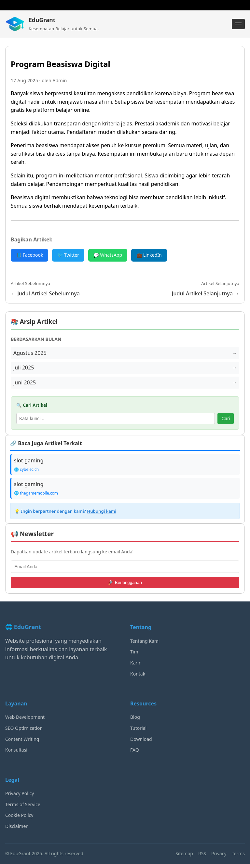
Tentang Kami (145, 641)
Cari (225, 418)
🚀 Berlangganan (125, 582)
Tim (134, 652)
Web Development (25, 717)
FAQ (134, 750)
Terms (238, 853)
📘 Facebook (29, 255)
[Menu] (238, 24)
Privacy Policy (19, 793)
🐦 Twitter (68, 255)
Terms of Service (22, 804)
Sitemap (184, 853)
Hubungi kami (101, 511)
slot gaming (29, 460)
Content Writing (22, 739)
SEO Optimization (24, 728)
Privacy (219, 853)
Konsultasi (16, 750)
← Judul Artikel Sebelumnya (45, 293)
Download (141, 739)
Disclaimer (16, 826)
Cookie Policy (19, 815)
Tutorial (138, 728)
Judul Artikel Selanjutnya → (205, 293)
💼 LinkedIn (149, 255)
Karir (135, 663)
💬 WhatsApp (107, 255)
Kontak (137, 674)
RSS (202, 853)
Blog (135, 717)
